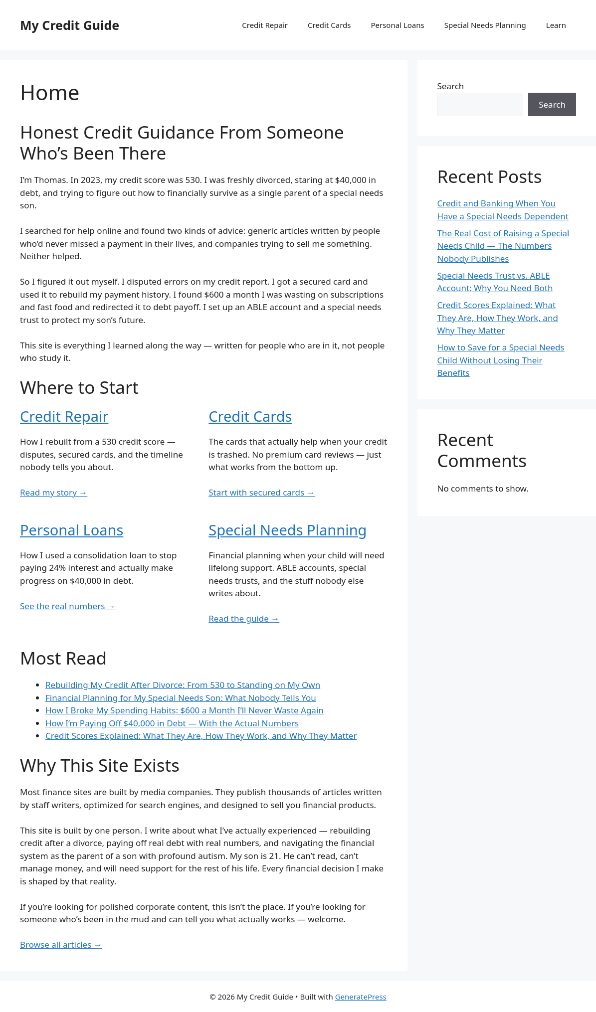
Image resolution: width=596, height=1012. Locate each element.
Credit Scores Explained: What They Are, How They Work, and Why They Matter (201, 735)
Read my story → (53, 492)
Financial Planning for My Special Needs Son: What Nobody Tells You (180, 697)
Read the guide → (243, 618)
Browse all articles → (61, 944)
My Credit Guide (69, 24)
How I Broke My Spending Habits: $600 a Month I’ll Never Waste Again (184, 710)
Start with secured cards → (261, 492)
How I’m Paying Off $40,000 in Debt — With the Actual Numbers (172, 723)
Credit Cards (329, 25)
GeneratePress (361, 997)
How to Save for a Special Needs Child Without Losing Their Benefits (501, 359)
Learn (556, 25)
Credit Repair (265, 25)
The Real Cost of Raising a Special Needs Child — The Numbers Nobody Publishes (503, 245)
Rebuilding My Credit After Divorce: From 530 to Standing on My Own (182, 684)
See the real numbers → (68, 606)
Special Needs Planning (485, 25)
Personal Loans (397, 25)
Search (450, 86)
